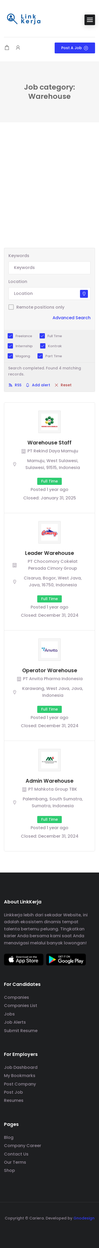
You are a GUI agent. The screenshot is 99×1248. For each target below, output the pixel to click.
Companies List (20, 1006)
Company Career (22, 1146)
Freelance (24, 336)
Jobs (9, 1014)
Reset (66, 385)
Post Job (13, 1092)
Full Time (55, 336)
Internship (24, 346)
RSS (18, 385)
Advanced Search (72, 318)
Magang (23, 356)
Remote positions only (40, 307)
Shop (9, 1170)
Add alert (41, 385)
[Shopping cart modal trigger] (7, 48)
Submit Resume (20, 1031)
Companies (16, 997)
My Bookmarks (19, 1076)
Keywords (18, 256)
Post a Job (74, 47)
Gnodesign (84, 1218)
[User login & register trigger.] (18, 48)
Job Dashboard (20, 1067)
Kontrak (55, 346)
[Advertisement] (49, 195)
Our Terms (15, 1162)
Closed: (31, 498)
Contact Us (16, 1154)
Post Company (20, 1084)
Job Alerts (15, 1022)
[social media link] (49, 1230)
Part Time (53, 356)
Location (17, 282)
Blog (8, 1137)
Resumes (13, 1100)
